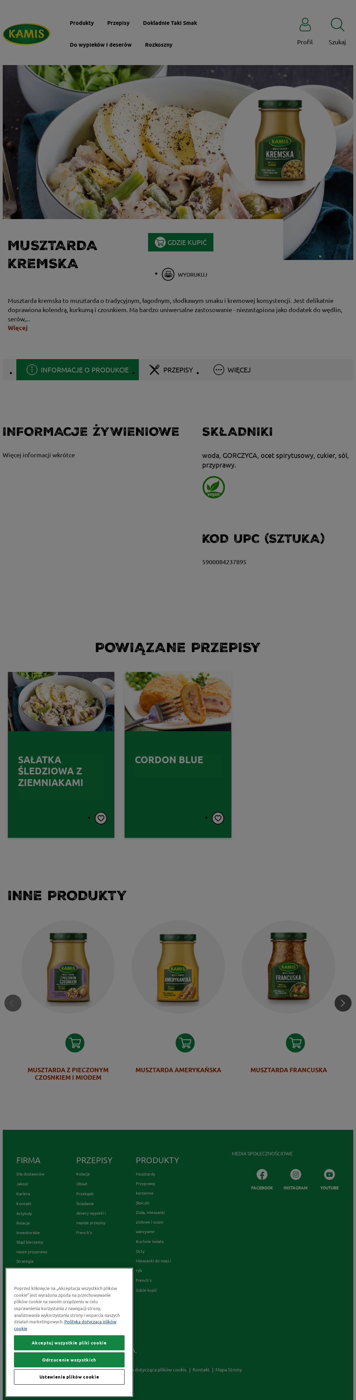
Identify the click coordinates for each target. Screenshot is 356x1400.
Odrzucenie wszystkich (69, 1388)
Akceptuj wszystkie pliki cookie (69, 1371)
